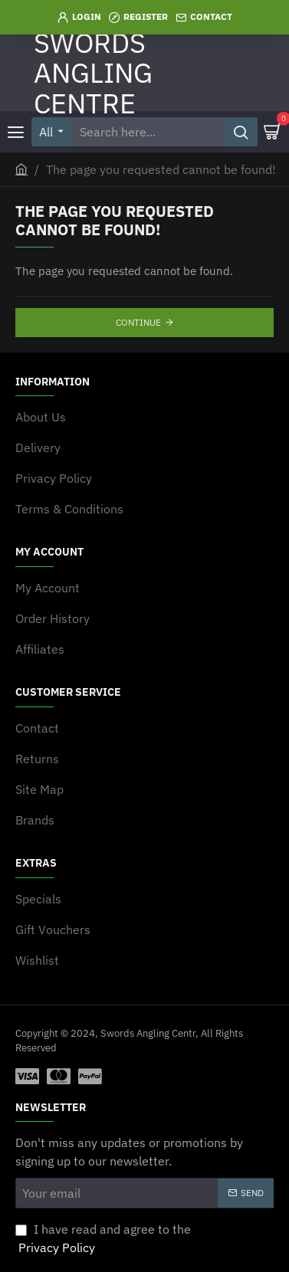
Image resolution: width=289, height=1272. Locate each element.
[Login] (79, 17)
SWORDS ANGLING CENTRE (93, 72)
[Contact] (204, 17)
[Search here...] (240, 131)
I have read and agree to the (103, 1239)
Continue (138, 322)
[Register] (138, 17)
